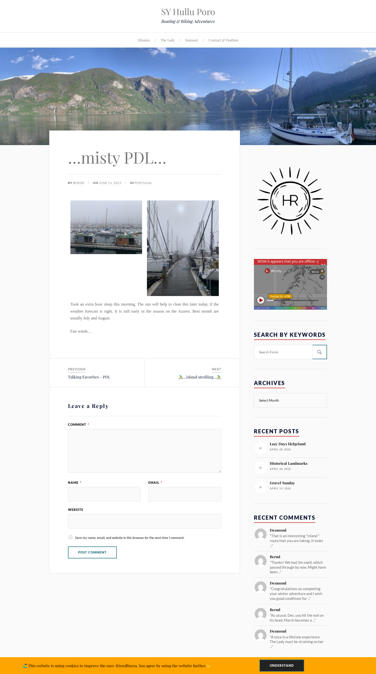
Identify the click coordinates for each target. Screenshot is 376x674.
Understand (282, 665)
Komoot (191, 40)
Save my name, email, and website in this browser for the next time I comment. (129, 538)
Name (74, 483)
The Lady (168, 40)
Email (155, 483)
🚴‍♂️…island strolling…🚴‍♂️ (199, 376)
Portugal (143, 183)
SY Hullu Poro (188, 11)
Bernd (78, 183)
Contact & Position (224, 40)
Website (75, 510)
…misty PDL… (117, 157)
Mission (144, 40)
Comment (78, 424)
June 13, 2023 (110, 183)
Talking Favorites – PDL (89, 376)
